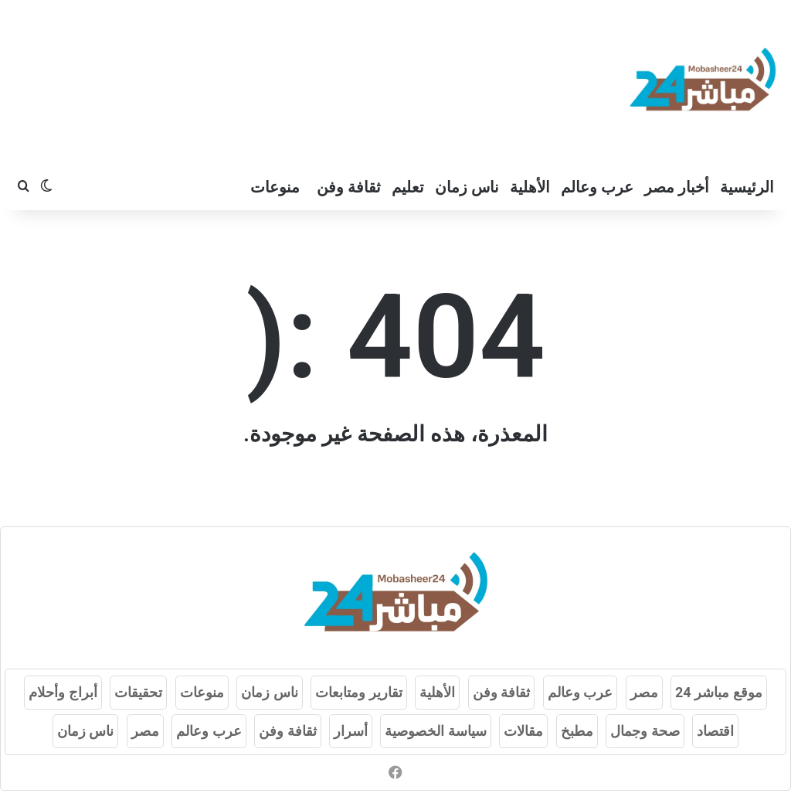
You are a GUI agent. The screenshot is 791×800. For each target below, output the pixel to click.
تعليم (408, 187)
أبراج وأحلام (63, 692)
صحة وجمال (644, 731)
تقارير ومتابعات (358, 692)
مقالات (523, 731)
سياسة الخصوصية (435, 731)
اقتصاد (715, 731)
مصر (644, 692)
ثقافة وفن (349, 187)
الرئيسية (747, 187)
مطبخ (577, 731)
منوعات (275, 187)
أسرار (351, 731)
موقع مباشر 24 (718, 692)
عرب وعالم (597, 187)
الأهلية (530, 187)
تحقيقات (138, 692)
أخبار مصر (676, 187)
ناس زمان (467, 187)
